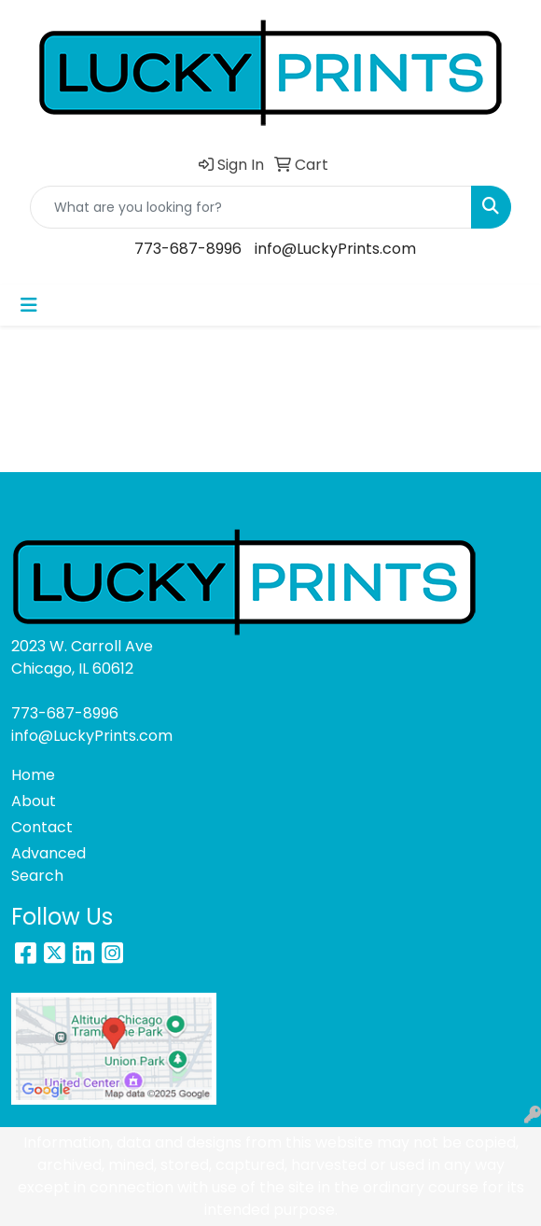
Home (33, 775)
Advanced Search (48, 864)
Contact (42, 827)
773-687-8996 (188, 248)
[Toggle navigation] (29, 305)
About (33, 801)
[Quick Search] (251, 207)
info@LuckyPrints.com (335, 248)
